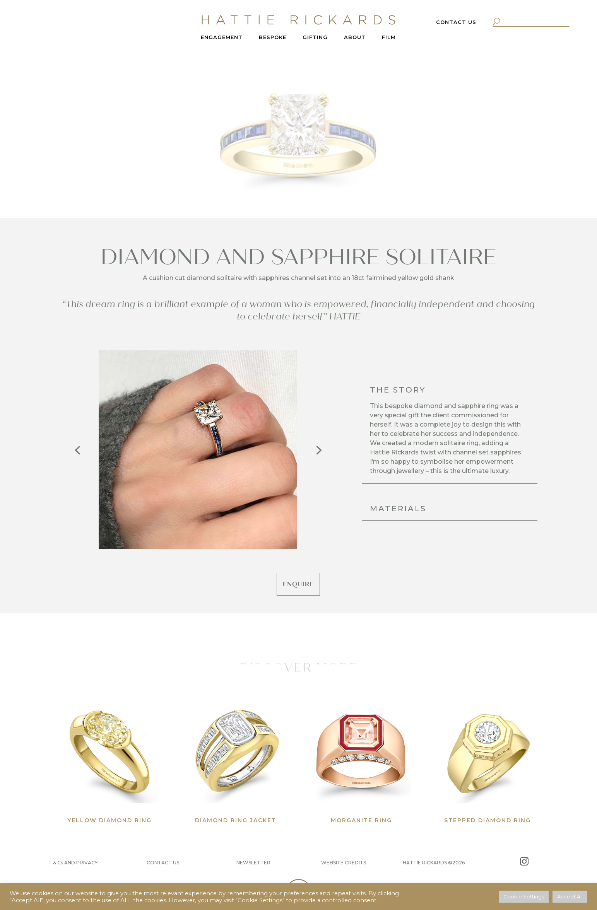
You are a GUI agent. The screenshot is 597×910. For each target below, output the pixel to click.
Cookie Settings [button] (523, 896)
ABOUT (355, 37)
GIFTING (315, 37)
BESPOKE (272, 37)
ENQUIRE (298, 584)
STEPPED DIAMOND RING (487, 820)
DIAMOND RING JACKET (235, 820)
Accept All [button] (570, 896)
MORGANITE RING (361, 820)
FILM (389, 37)
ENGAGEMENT (222, 37)
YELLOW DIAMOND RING (109, 820)
